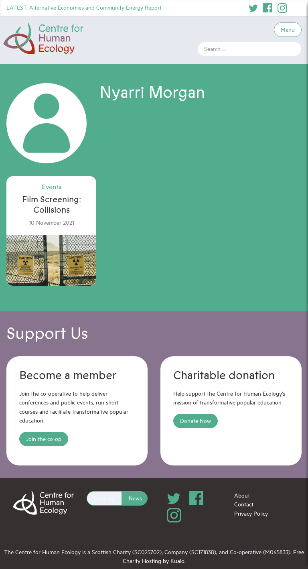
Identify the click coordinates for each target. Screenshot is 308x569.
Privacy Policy (251, 513)
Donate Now (195, 421)
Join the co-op (43, 439)
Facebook (268, 8)
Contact (243, 504)
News (135, 498)
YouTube (297, 8)
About (242, 495)
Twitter (253, 8)
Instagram (282, 8)
